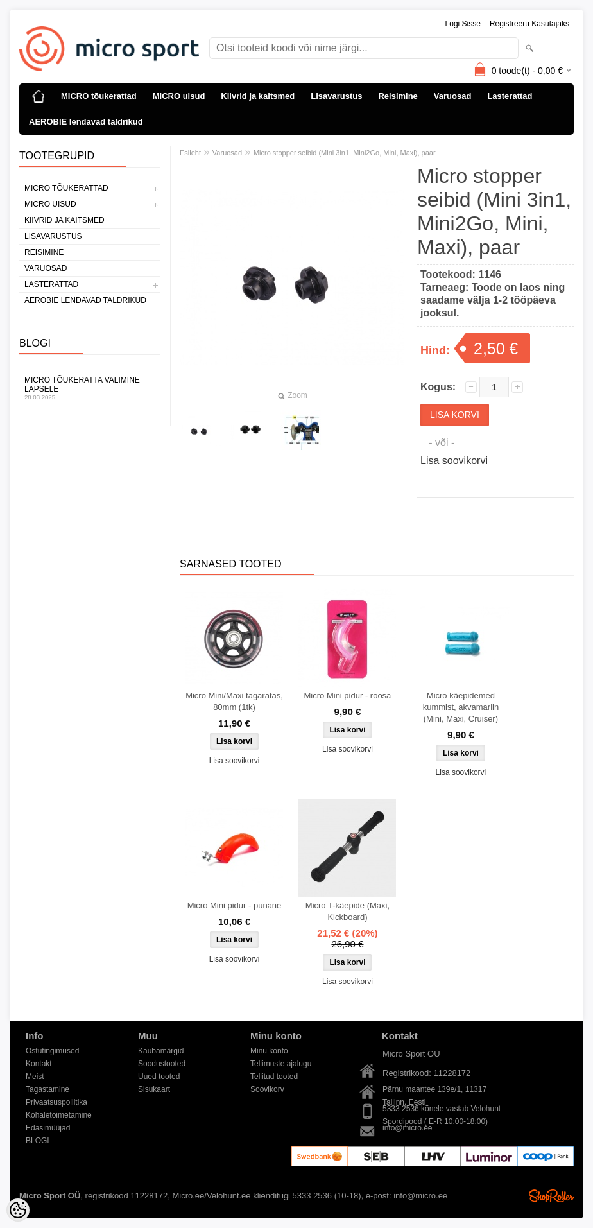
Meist (35, 1076)
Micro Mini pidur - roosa (347, 695)
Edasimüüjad (48, 1127)
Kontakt (39, 1063)
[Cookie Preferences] (18, 1210)
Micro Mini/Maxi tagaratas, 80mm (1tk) (234, 701)
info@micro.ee (407, 1127)
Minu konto (269, 1050)
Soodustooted (161, 1063)
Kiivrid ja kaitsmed (258, 96)
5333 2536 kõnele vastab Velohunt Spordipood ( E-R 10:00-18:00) (441, 1109)
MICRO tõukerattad (99, 96)
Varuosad (453, 96)
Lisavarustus (336, 96)
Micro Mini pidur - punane (234, 905)
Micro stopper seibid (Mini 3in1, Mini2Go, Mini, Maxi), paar (345, 153)
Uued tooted (159, 1076)
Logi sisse (463, 23)
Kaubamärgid (161, 1050)
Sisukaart (154, 1089)
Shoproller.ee (551, 1195)
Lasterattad (509, 96)
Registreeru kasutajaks (529, 23)
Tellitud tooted (274, 1076)
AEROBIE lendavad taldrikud (86, 121)
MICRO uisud (179, 96)
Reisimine (397, 96)
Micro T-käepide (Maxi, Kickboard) (347, 911)
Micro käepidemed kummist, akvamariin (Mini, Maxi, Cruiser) (461, 707)
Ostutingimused (52, 1050)
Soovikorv (267, 1089)
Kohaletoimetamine (59, 1115)
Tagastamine (47, 1089)
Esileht (190, 153)
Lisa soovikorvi (454, 460)
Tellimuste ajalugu (280, 1063)
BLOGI (37, 1140)
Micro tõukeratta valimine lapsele (89, 388)
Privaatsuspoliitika (56, 1102)
